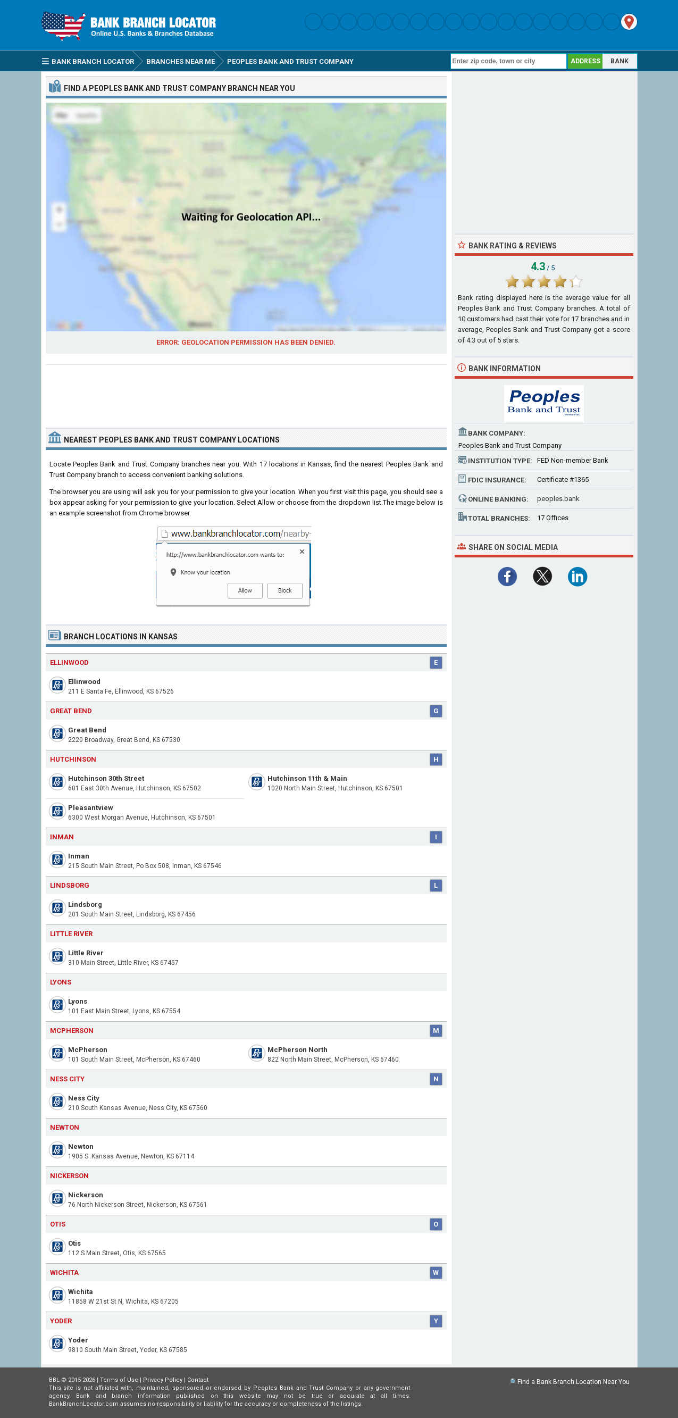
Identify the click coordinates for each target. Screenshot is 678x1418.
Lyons (77, 1001)
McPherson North (297, 1050)
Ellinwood (84, 682)
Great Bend (87, 730)
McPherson (87, 1050)
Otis (74, 1243)
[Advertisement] (246, 392)
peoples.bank (558, 499)
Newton (81, 1146)
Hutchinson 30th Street (106, 778)
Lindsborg (85, 904)
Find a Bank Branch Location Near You (573, 1382)
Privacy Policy (162, 1380)
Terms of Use (119, 1380)
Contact (197, 1380)
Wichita (80, 1292)
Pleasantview (90, 808)
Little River (86, 953)
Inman (78, 856)
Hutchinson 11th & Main (307, 778)
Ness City (83, 1098)
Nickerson (85, 1195)
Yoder (78, 1340)
